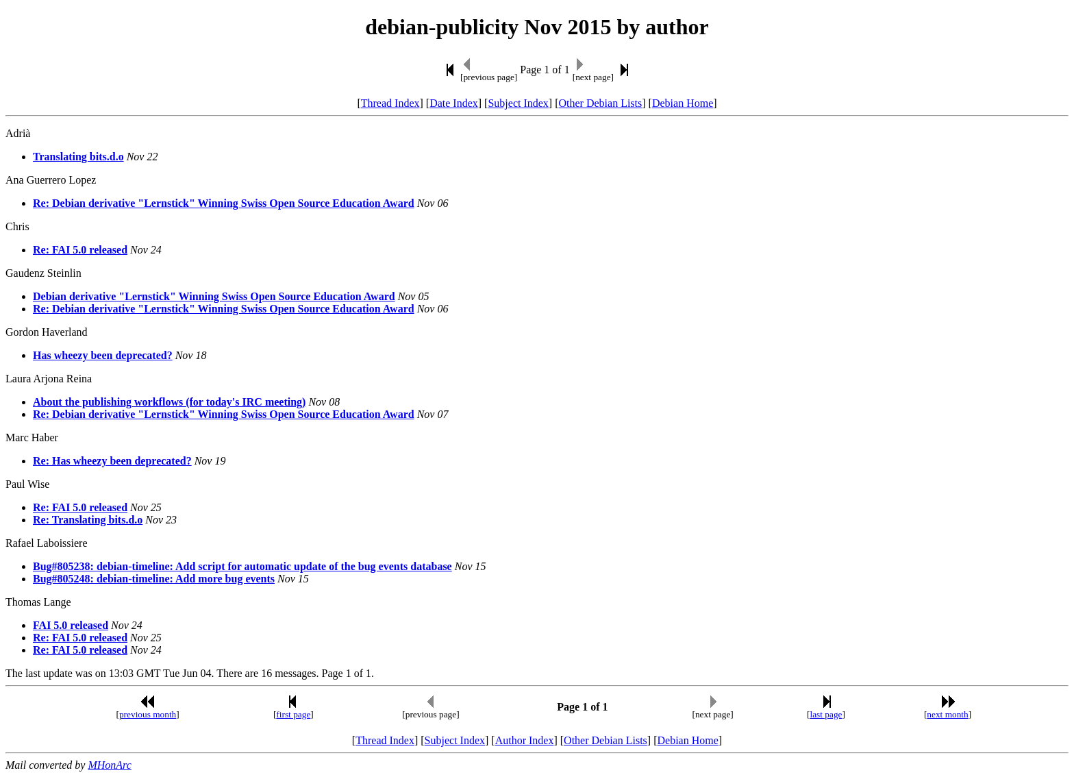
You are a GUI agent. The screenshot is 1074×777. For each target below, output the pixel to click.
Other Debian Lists (600, 103)
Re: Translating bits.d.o (87, 520)
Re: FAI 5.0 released (80, 250)
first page (293, 714)
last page (826, 714)
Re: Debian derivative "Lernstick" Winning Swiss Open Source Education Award (223, 203)
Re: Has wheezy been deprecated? (112, 461)
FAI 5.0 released (70, 625)
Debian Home (682, 103)
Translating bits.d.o (78, 156)
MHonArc (109, 765)
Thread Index (390, 103)
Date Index (453, 103)
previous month (147, 714)
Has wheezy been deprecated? (103, 355)
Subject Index (518, 103)
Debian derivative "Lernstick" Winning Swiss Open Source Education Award (214, 296)
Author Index (524, 740)
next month (947, 714)
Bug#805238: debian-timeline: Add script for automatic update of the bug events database (242, 566)
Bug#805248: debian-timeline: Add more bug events (154, 578)
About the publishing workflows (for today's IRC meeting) (169, 402)
